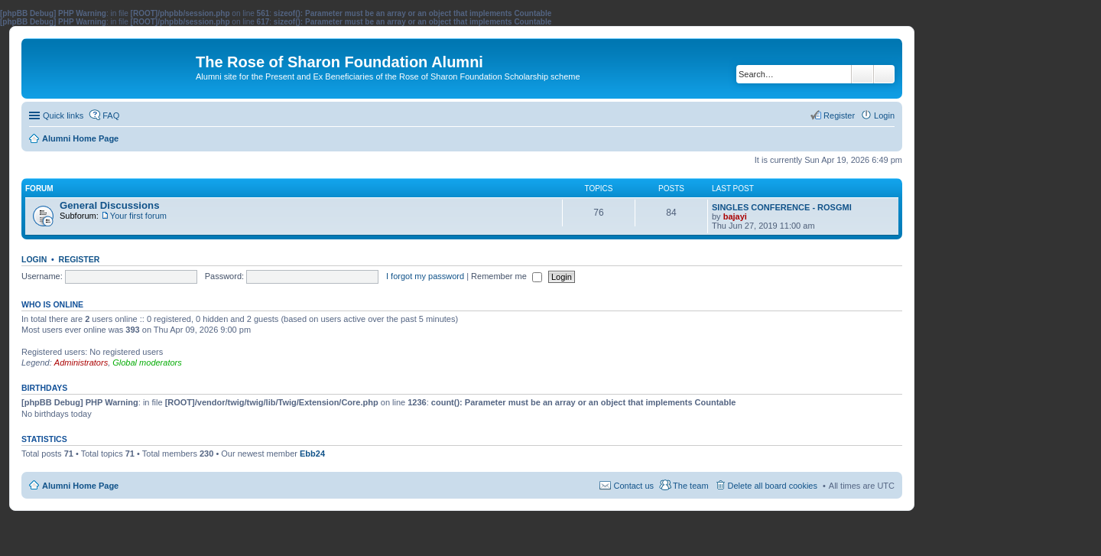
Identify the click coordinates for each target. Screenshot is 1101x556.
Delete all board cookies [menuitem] (772, 485)
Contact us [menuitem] (633, 485)
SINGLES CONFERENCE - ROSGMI (782, 207)
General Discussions (109, 205)
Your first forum (138, 215)
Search (862, 74)
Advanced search (884, 74)
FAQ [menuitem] (110, 115)
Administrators (81, 362)
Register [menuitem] (839, 115)
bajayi (735, 216)
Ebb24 (312, 453)
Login (34, 259)
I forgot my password (425, 276)
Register (79, 259)
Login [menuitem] (884, 115)
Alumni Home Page (80, 485)
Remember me (506, 276)
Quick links (63, 115)
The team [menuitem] (690, 485)
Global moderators (147, 362)
